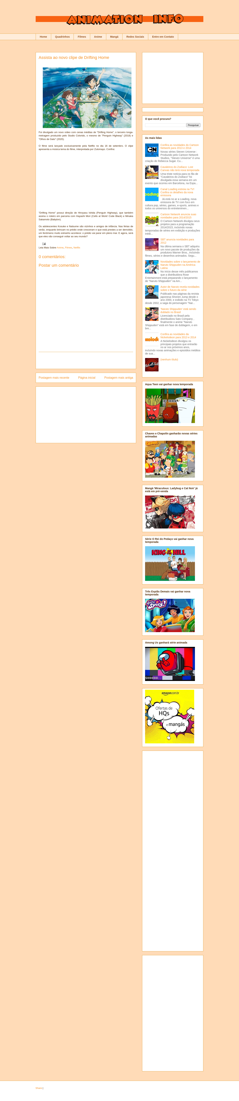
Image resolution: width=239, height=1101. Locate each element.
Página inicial (86, 377)
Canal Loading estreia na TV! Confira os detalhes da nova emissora (177, 192)
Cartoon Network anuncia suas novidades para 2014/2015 (178, 216)
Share (38, 1088)
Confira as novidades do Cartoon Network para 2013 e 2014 (180, 146)
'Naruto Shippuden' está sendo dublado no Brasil (178, 310)
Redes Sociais (135, 36)
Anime (98, 36)
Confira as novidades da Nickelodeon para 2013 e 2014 (178, 336)
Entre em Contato (163, 36)
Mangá (114, 36)
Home (43, 36)
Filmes (82, 36)
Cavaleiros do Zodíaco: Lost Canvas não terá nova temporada (180, 168)
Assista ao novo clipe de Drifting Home (74, 57)
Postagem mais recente (54, 377)
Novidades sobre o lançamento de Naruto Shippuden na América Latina (180, 264)
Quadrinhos (62, 36)
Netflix (76, 247)
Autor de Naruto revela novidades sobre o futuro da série (180, 288)
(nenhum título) (169, 359)
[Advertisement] (86, 360)
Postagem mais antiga (118, 377)
